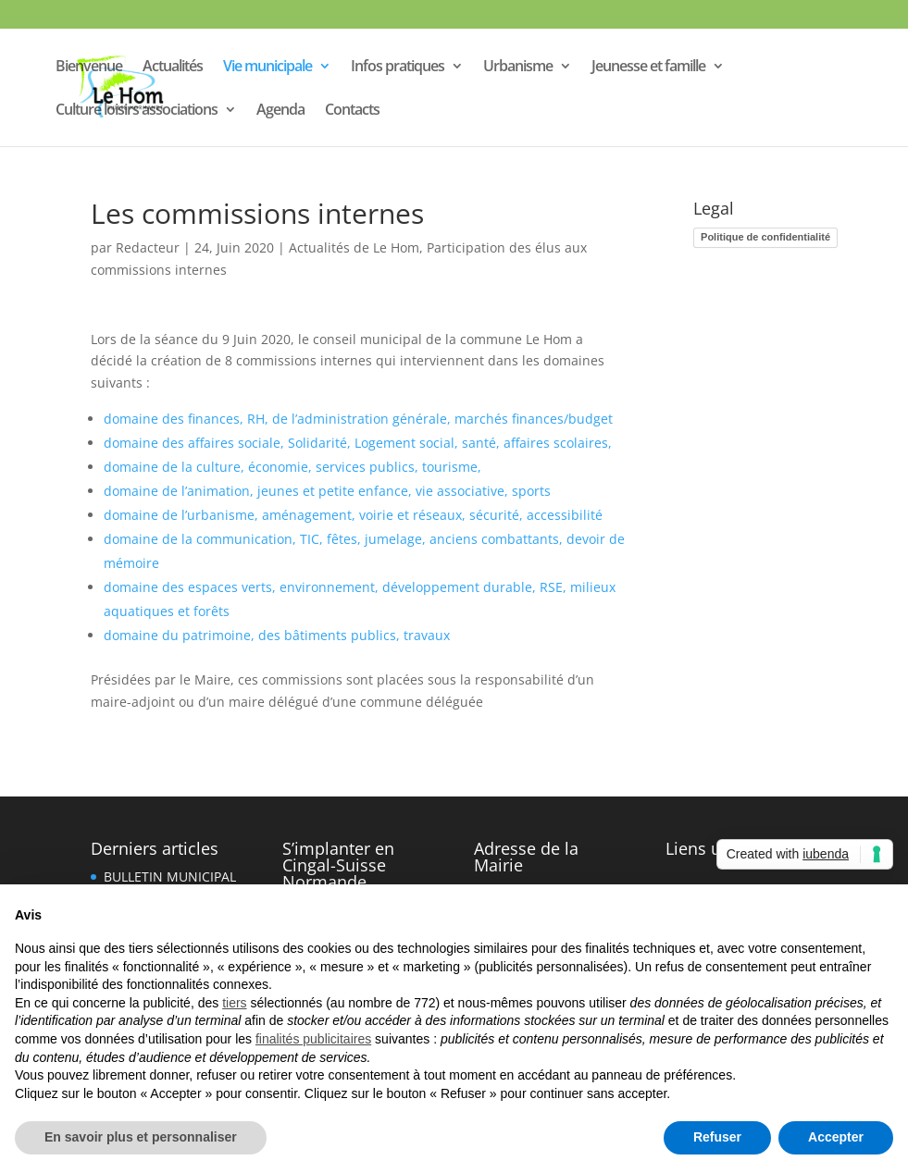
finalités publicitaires (313, 1038)
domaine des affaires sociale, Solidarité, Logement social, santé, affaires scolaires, (358, 442)
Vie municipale (267, 67)
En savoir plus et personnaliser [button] (140, 1137)
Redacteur (148, 247)
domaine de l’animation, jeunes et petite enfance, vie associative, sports (327, 491)
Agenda (280, 111)
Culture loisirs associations (137, 111)
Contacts (352, 111)
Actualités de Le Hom (354, 247)
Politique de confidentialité (765, 236)
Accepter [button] (836, 1137)
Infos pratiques (397, 67)
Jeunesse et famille (648, 67)
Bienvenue (89, 67)
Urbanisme (518, 67)
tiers (234, 1002)
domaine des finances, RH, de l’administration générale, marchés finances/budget (358, 418)
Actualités (173, 67)
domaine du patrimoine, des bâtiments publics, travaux (277, 635)
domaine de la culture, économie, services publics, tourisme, (292, 466)
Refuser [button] (717, 1137)
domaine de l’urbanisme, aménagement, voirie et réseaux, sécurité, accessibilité (353, 515)
